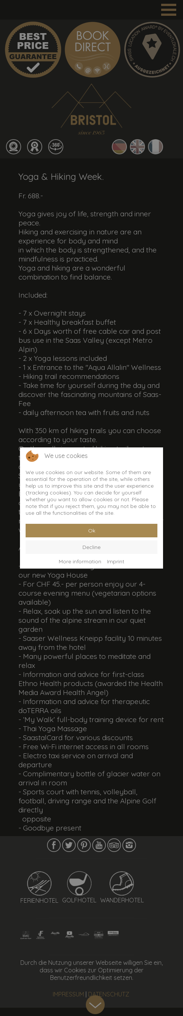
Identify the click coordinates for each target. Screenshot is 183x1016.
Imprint (115, 561)
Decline (91, 547)
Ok (91, 530)
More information (80, 561)
